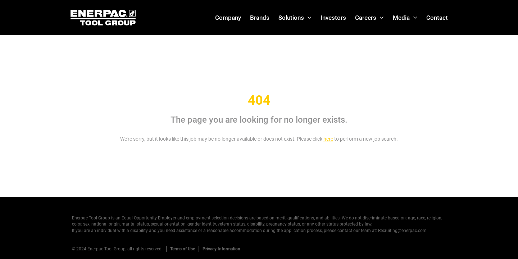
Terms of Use (182, 248)
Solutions (291, 17)
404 (259, 100)
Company (228, 17)
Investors (333, 17)
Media (401, 17)
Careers (365, 17)
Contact (437, 17)
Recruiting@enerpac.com (402, 230)
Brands (259, 17)
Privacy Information (221, 248)
